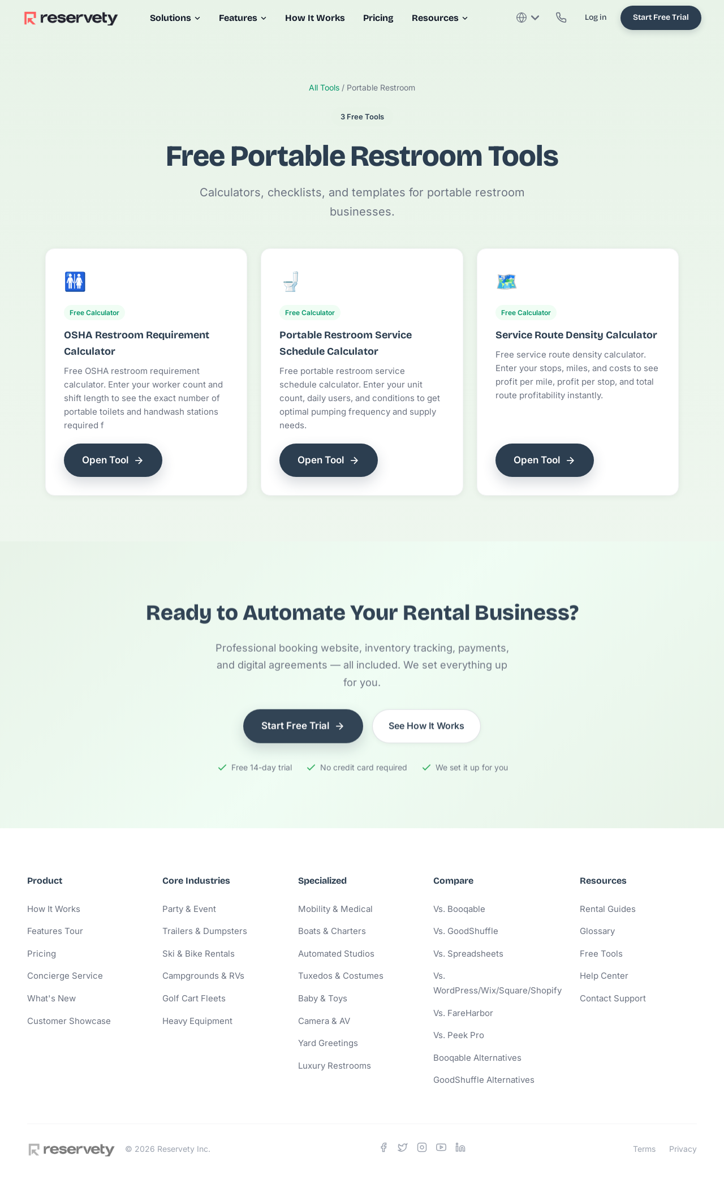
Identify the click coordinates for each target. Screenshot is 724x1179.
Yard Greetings (328, 1043)
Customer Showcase (69, 1021)
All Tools (324, 87)
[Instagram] (422, 1149)
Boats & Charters (332, 931)
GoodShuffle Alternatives (484, 1079)
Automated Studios (336, 953)
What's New (51, 998)
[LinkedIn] (460, 1149)
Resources (440, 17)
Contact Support (613, 998)
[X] (403, 1149)
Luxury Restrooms (334, 1065)
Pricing (378, 17)
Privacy (683, 1149)
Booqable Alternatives (477, 1057)
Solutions (175, 17)
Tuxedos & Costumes (340, 975)
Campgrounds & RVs (203, 975)
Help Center (604, 975)
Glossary (597, 931)
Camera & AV (324, 1021)
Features (243, 17)
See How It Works (426, 728)
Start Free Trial (661, 17)
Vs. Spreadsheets (468, 953)
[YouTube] (441, 1149)
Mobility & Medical (335, 908)
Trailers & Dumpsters (204, 931)
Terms (644, 1149)
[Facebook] (383, 1149)
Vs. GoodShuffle (465, 931)
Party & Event (189, 908)
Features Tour (55, 931)
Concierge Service (65, 975)
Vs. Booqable (459, 908)
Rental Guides (608, 908)
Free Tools (601, 953)
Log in (596, 17)
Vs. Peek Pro (458, 1035)
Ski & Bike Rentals (198, 953)
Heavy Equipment (197, 1021)
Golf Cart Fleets (194, 998)
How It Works (315, 17)
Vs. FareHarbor (463, 1013)
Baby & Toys (322, 998)
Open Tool (113, 460)
